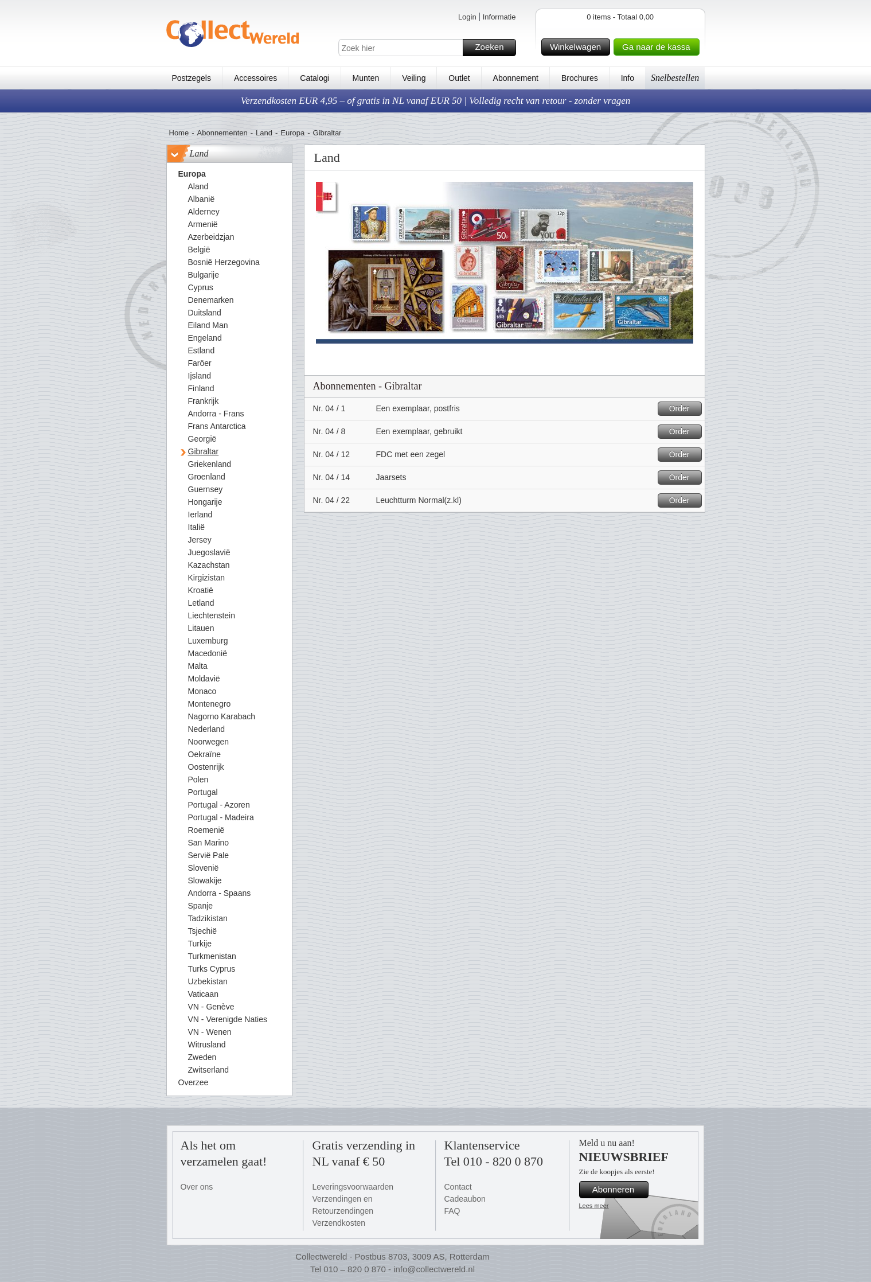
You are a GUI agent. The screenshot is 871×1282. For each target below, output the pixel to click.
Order (683, 409)
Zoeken (493, 47)
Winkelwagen (578, 47)
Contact (458, 1186)
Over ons (197, 1186)
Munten (366, 78)
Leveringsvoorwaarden (353, 1186)
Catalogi (314, 78)
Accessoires (255, 78)
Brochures (579, 78)
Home (179, 132)
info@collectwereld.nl (434, 1269)
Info (627, 78)
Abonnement (515, 78)
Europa (292, 132)
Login (467, 17)
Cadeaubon (465, 1198)
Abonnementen (222, 132)
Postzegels (191, 78)
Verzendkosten (339, 1223)
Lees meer (594, 1205)
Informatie (499, 17)
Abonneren (618, 1189)
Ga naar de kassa (659, 47)
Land (264, 132)
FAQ (452, 1210)
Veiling (413, 78)
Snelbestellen (675, 78)
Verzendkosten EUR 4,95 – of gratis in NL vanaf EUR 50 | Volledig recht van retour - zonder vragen (436, 100)
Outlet (459, 78)
